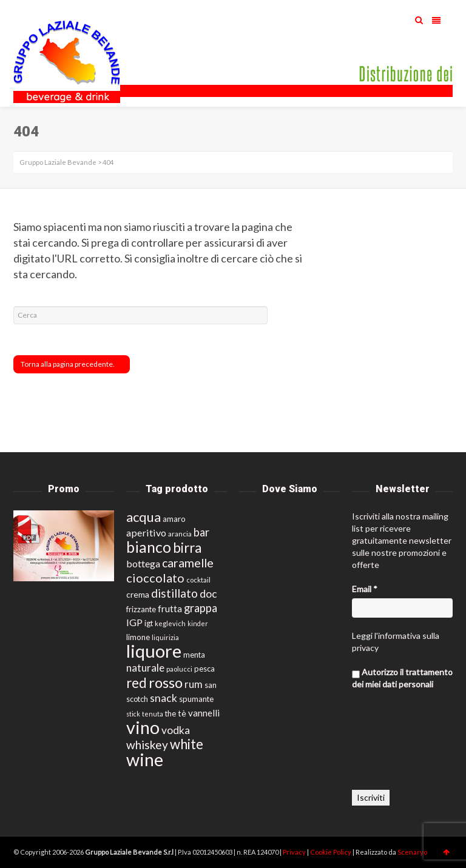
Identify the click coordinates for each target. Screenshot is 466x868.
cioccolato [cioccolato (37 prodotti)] (155, 577)
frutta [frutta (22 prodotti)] (170, 608)
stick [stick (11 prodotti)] (133, 714)
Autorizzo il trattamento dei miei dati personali (402, 678)
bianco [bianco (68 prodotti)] (148, 547)
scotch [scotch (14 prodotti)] (137, 699)
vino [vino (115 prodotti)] (143, 727)
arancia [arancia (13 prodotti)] (180, 533)
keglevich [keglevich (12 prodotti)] (170, 623)
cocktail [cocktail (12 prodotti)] (198, 580)
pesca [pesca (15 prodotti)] (204, 668)
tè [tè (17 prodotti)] (182, 713)
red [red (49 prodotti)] (136, 683)
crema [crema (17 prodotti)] (137, 594)
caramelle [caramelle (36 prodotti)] (188, 563)
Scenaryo (412, 852)
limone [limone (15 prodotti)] (138, 637)
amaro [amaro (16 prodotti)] (174, 519)
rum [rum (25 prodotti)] (193, 684)
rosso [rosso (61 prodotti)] (166, 682)
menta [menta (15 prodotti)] (194, 654)
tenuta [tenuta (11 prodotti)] (152, 714)
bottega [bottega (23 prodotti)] (143, 563)
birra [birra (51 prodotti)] (187, 547)
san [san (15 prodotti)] (210, 685)
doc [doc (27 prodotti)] (208, 593)
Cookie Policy (331, 852)
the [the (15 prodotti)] (170, 713)
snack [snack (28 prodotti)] (163, 698)
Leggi (362, 635)
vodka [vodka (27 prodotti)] (175, 730)
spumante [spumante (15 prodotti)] (196, 699)
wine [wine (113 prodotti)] (144, 759)
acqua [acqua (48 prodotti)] (143, 517)
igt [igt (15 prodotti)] (148, 623)
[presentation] (401, 746)
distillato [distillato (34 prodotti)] (174, 593)
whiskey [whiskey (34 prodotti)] (147, 745)
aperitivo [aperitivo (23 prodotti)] (146, 532)
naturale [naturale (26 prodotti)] (145, 667)
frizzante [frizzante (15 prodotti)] (141, 609)
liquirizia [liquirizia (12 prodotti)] (165, 637)
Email (364, 589)
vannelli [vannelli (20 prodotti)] (204, 712)
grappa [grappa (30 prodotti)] (200, 608)
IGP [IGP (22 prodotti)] (134, 622)
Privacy (295, 852)
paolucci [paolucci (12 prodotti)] (179, 669)
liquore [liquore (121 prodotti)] (153, 650)
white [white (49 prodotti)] (186, 744)
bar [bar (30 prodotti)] (201, 532)
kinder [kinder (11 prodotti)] (197, 623)
